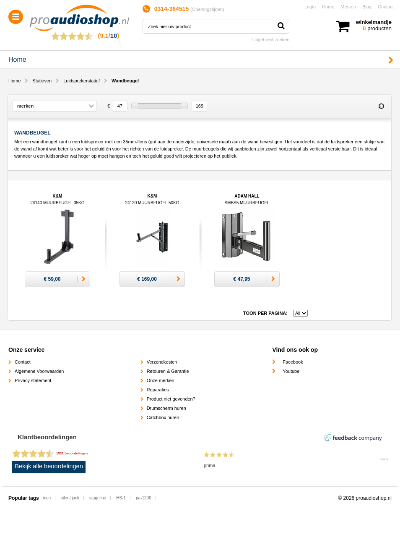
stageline (97, 498)
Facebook (293, 361)
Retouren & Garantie (168, 371)
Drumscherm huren (166, 408)
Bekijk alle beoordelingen (49, 466)
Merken (348, 6)
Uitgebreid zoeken (271, 39)
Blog (366, 6)
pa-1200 (143, 498)
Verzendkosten (162, 361)
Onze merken (160, 380)
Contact (386, 6)
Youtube (291, 371)
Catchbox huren (163, 417)
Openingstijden (207, 9)
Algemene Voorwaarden (39, 371)
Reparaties (158, 389)
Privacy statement (33, 380)
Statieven (42, 80)
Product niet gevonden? (171, 398)
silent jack (70, 498)
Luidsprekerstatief (81, 80)
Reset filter (381, 106)
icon (47, 498)
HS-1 (121, 498)
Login (310, 6)
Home (328, 6)
